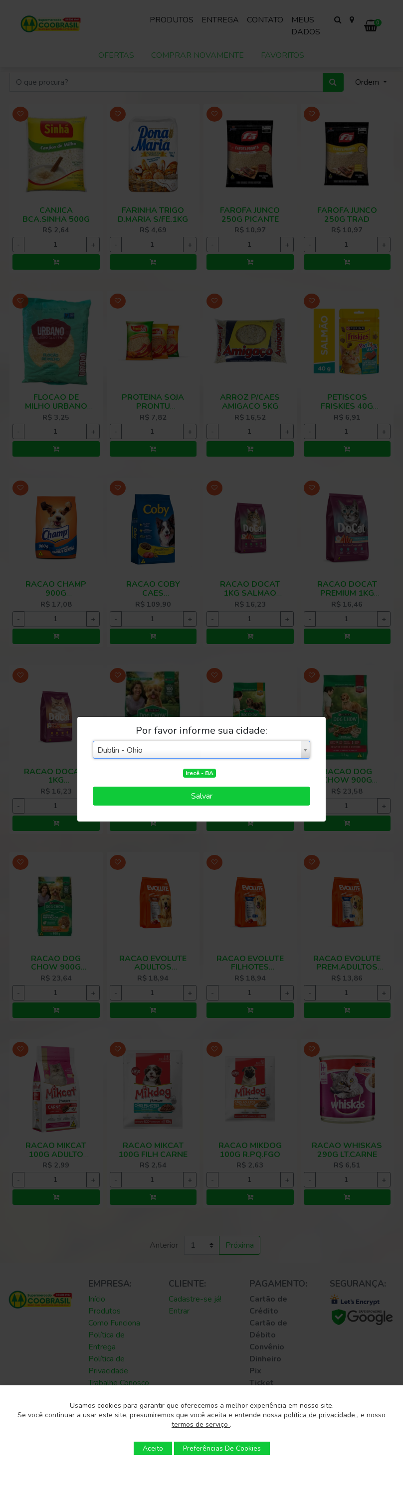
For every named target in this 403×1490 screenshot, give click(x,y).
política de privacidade (320, 1415)
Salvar (201, 796)
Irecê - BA (199, 773)
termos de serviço (201, 1424)
